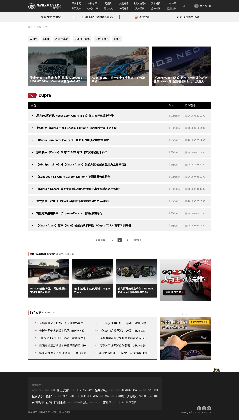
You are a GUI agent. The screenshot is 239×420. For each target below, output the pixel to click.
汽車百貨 (131, 402)
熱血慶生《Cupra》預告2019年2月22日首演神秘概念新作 (71, 152)
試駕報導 (124, 3)
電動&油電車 (139, 3)
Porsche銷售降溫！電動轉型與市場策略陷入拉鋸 (48, 290)
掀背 (114, 402)
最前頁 (101, 240)
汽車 (77, 396)
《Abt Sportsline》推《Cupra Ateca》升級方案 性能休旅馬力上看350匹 (81, 164)
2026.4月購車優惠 (188, 17)
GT (100, 402)
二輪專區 (171, 3)
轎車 (89, 396)
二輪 (150, 396)
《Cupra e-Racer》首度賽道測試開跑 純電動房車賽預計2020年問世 (78, 188)
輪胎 (41, 390)
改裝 (73, 390)
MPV (90, 390)
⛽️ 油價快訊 (142, 17)
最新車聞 (76, 3)
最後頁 (138, 240)
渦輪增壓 (142, 390)
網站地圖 (56, 412)
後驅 (101, 396)
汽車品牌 (139, 8)
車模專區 (92, 3)
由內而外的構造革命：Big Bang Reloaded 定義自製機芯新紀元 (136, 290)
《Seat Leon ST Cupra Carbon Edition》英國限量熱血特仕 (73, 176)
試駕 (118, 390)
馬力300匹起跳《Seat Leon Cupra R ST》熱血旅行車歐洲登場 (75, 115)
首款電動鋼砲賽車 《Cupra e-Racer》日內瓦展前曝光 (69, 213)
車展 (134, 390)
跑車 (83, 396)
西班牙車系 (62, 38)
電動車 (70, 402)
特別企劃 (171, 8)
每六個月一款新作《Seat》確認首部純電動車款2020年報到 (72, 201)
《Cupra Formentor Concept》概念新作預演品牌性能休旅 (72, 140)
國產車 (111, 390)
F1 (55, 396)
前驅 (95, 396)
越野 (72, 396)
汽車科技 (155, 3)
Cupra (33, 38)
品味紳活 (155, 8)
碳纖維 (120, 396)
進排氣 (142, 396)
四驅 (107, 396)
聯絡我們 (32, 412)
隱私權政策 (44, 412)
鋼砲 (155, 396)
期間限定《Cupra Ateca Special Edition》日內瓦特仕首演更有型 (76, 127)
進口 (65, 396)
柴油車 (121, 402)
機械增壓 (126, 390)
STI (150, 390)
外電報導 (124, 8)
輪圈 (53, 390)
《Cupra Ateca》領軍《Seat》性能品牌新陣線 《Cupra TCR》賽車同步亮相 (83, 225)
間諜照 (108, 3)
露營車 (107, 402)
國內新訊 (108, 8)
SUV (78, 390)
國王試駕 (63, 390)
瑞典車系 (93, 402)
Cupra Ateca (82, 38)
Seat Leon (102, 38)
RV (84, 390)
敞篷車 (35, 390)
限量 (155, 390)
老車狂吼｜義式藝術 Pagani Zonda (92, 290)
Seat (46, 38)
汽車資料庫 (92, 8)
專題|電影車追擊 (51, 17)
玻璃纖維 (132, 396)
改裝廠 (49, 402)
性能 (49, 396)
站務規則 (66, 412)
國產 (59, 396)
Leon (117, 38)
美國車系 (78, 402)
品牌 (113, 396)
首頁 (30, 26)
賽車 (47, 390)
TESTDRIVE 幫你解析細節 (96, 17)
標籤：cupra (42, 26)
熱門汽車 (76, 8)
